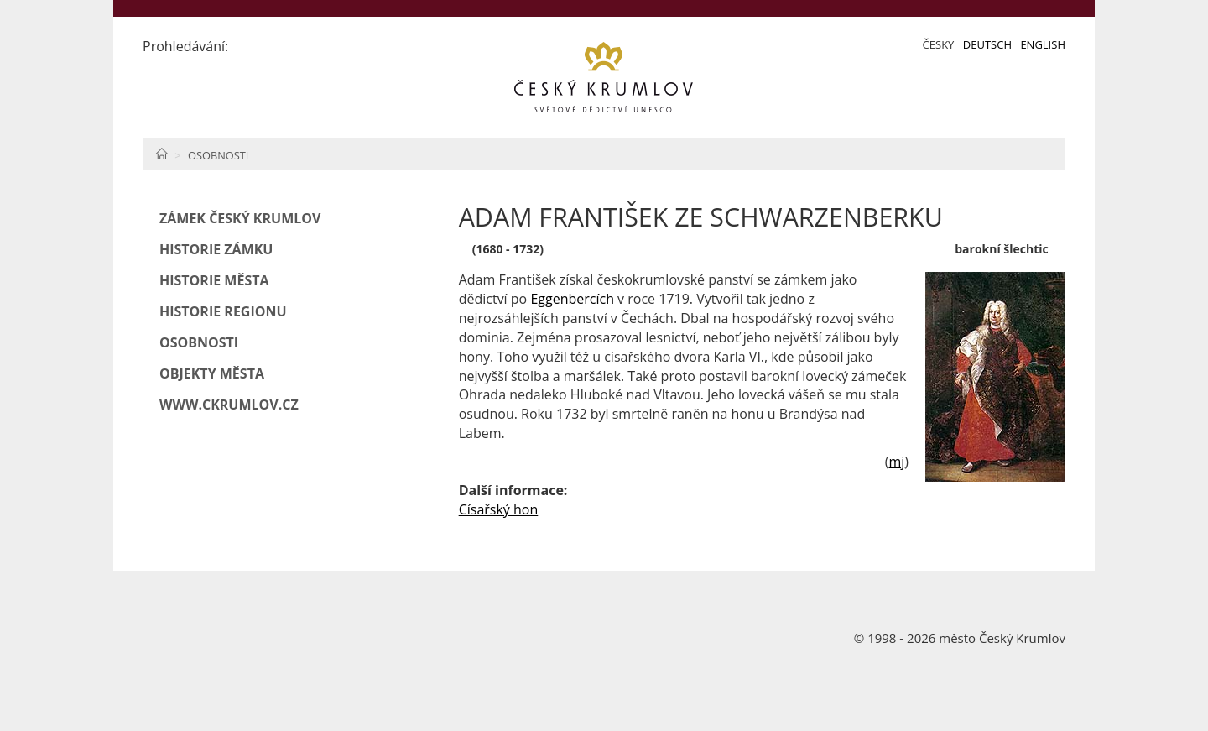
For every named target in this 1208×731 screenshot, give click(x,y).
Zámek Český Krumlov (239, 218)
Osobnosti (218, 155)
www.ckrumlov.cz (229, 404)
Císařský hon (499, 509)
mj (896, 461)
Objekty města (211, 373)
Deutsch (987, 44)
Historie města (214, 280)
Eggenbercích (572, 299)
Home (161, 153)
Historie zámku (216, 249)
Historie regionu (223, 311)
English (1042, 44)
